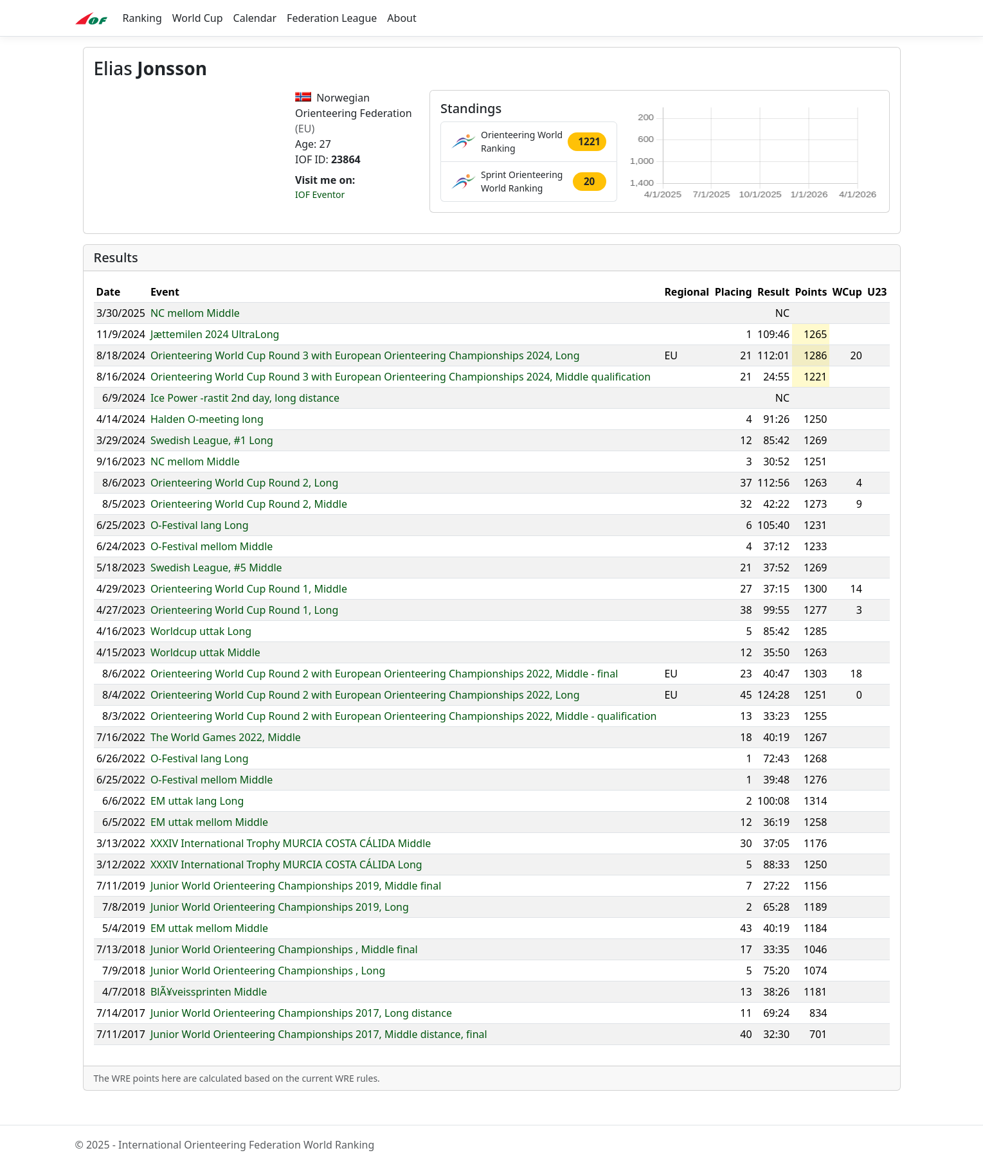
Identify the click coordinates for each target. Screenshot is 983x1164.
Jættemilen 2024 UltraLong (214, 359)
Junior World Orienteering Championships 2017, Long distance (301, 1037)
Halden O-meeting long (207, 443)
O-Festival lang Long (199, 549)
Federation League (332, 18)
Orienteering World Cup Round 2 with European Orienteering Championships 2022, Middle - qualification (403, 740)
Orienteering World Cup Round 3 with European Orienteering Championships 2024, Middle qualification (400, 401)
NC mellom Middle (195, 337)
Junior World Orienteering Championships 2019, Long (279, 931)
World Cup (197, 18)
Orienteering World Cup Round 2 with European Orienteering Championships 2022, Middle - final (384, 698)
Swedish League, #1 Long (211, 465)
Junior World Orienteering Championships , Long (267, 995)
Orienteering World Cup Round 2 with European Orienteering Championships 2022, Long (365, 719)
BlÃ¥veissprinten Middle (208, 1016)
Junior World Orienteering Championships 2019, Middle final (295, 910)
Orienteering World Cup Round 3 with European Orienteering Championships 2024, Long (365, 380)
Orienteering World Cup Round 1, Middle (248, 613)
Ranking (142, 18)
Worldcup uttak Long (200, 656)
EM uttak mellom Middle (209, 846)
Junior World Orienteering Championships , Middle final (284, 974)
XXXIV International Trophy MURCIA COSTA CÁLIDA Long (286, 889)
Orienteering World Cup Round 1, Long (244, 634)
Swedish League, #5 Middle (216, 592)
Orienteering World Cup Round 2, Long (244, 507)
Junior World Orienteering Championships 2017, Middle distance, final (318, 1059)
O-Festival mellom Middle (211, 571)
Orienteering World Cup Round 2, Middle (248, 528)
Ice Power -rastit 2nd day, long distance (244, 422)
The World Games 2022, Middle (225, 762)
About (401, 18)
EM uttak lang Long (197, 825)
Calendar (255, 18)
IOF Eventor (320, 194)
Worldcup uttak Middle (205, 677)
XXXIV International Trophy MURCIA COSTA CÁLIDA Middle (290, 868)
